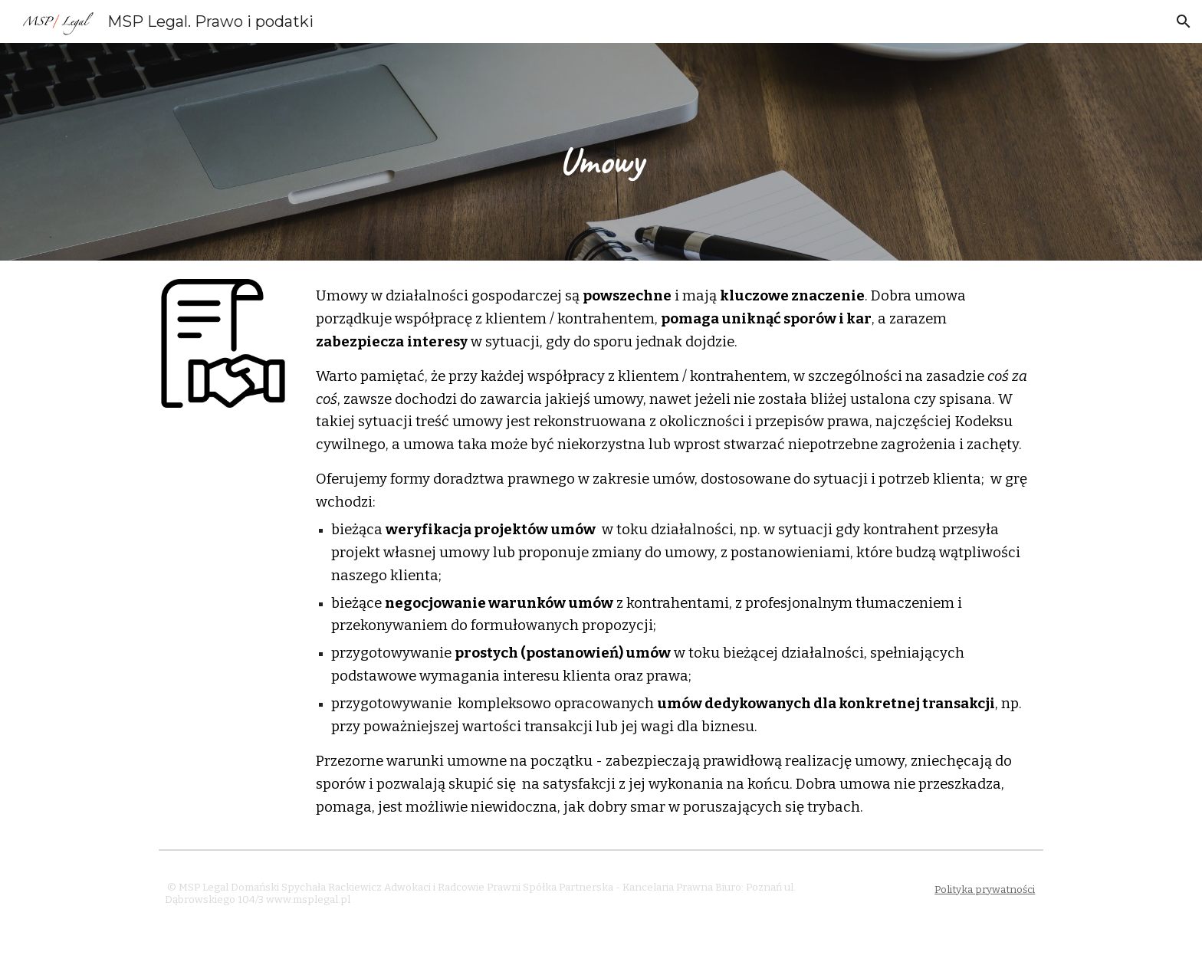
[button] (1183, 21)
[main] (601, 152)
